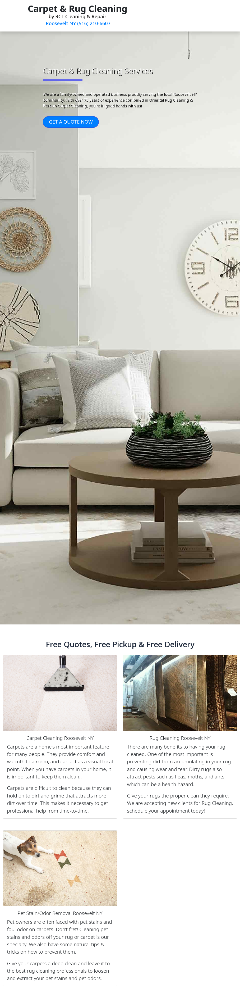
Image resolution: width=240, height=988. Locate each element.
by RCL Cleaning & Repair (77, 14)
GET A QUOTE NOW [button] (71, 122)
